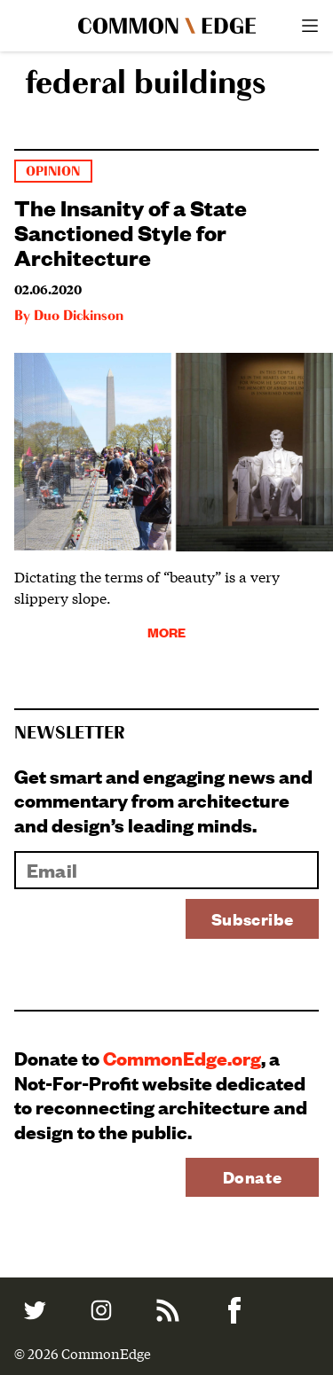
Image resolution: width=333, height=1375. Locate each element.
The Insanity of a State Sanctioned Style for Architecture (130, 231)
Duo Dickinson (78, 316)
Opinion (53, 171)
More (166, 631)
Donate (252, 1177)
